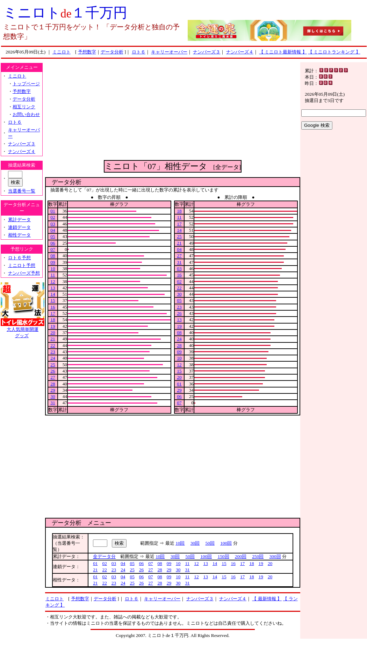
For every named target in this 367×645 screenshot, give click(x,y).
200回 (240, 556)
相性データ (19, 235)
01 (52, 210)
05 (52, 236)
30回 (195, 543)
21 (52, 338)
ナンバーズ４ (239, 52)
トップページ (26, 83)
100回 (226, 543)
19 (52, 326)
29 (52, 390)
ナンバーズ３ (206, 52)
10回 (180, 543)
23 (52, 351)
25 (52, 364)
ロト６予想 (19, 257)
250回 (258, 556)
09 (52, 262)
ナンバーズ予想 (24, 273)
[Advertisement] (172, 111)
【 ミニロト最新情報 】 (283, 52)
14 (52, 294)
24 (52, 358)
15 (52, 300)
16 (52, 307)
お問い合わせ (26, 114)
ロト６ (138, 52)
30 (52, 396)
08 (52, 255)
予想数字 (87, 52)
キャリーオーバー (169, 52)
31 (52, 402)
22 (52, 345)
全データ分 (104, 556)
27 (52, 377)
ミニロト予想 (21, 265)
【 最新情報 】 (267, 598)
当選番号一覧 (21, 191)
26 (52, 371)
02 (52, 217)
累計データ (19, 219)
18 (52, 319)
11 (53, 274)
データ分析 (112, 52)
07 (52, 249)
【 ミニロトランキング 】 (334, 52)
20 (52, 332)
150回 (223, 556)
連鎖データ (19, 227)
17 (52, 313)
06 (52, 243)
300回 (275, 556)
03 (52, 223)
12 (52, 281)
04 (52, 230)
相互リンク (24, 106)
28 (52, 383)
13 (52, 287)
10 (52, 268)
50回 (210, 543)
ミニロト (61, 52)
